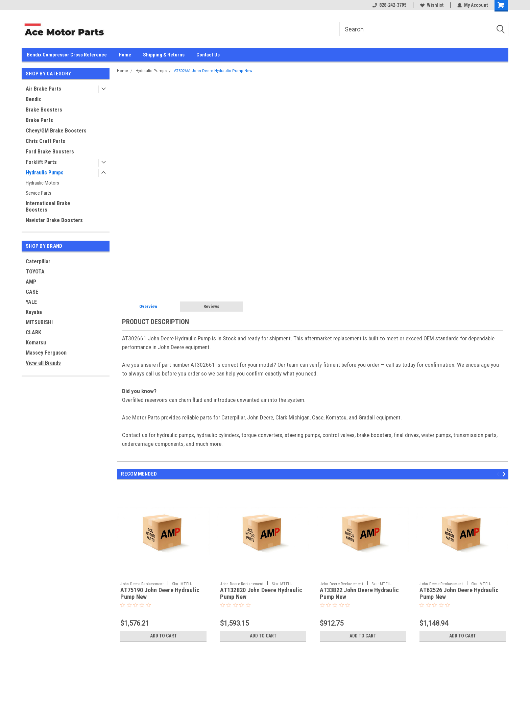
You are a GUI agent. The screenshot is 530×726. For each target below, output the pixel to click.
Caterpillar (38, 261)
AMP (31, 282)
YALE (31, 302)
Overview (148, 306)
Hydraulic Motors (42, 183)
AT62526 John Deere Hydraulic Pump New (459, 593)
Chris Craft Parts (45, 141)
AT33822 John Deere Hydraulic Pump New (359, 593)
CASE (32, 292)
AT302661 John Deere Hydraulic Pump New (213, 71)
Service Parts (38, 193)
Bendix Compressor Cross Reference (67, 55)
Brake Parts (39, 120)
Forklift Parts (41, 162)
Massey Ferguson (46, 352)
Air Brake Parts (43, 89)
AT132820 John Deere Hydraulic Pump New (261, 593)
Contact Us (208, 55)
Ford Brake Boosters (50, 151)
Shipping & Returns (164, 55)
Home (125, 55)
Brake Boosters (44, 109)
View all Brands (43, 363)
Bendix (33, 99)
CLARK (33, 332)
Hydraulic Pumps (45, 172)
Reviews (211, 306)
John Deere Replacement (142, 584)
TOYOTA (35, 271)
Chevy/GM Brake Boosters (56, 130)
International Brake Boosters (48, 206)
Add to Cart (163, 635)
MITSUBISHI (39, 322)
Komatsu (36, 342)
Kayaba (34, 312)
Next (505, 474)
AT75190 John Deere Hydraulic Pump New (159, 593)
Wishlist (431, 5)
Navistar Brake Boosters (54, 220)
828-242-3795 (389, 5)
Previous (499, 474)
